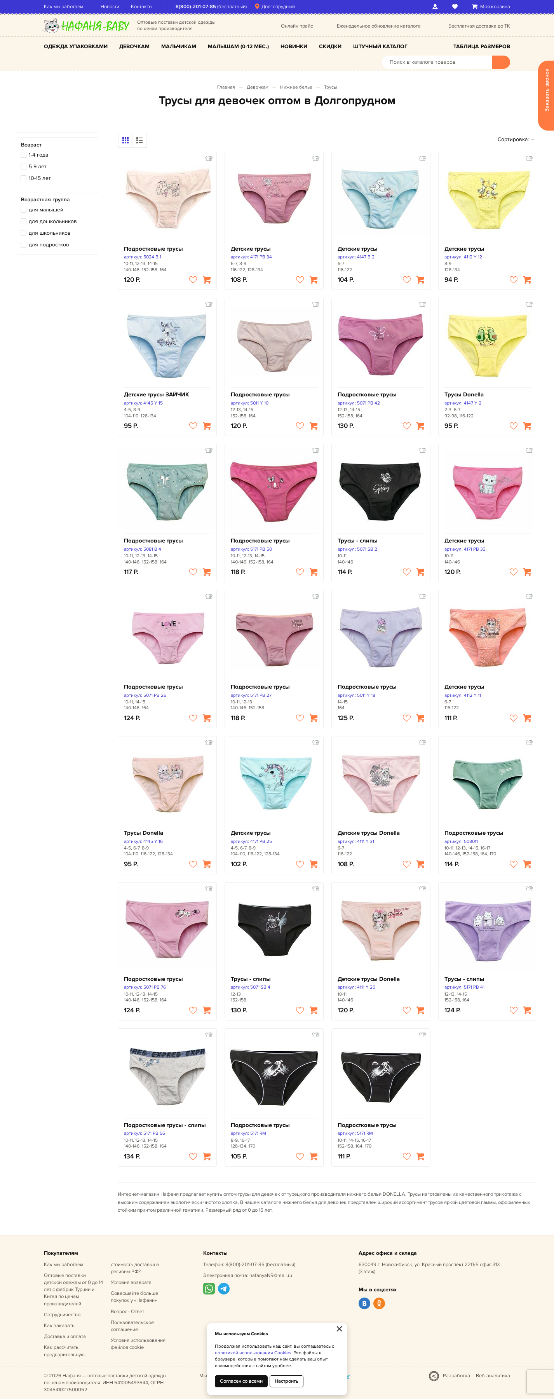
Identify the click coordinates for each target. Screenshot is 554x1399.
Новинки (293, 46)
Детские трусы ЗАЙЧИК (156, 394)
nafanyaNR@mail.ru (270, 1275)
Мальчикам (178, 46)
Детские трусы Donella (369, 833)
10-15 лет (40, 178)
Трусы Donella (464, 394)
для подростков (49, 244)
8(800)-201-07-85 (196, 6)
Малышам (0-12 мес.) (238, 46)
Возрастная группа (45, 199)
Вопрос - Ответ (127, 1311)
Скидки (330, 46)
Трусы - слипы (358, 540)
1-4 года (38, 155)
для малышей (46, 209)
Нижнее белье (296, 87)
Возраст (31, 144)
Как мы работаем (63, 6)
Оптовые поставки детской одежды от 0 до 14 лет (73, 1289)
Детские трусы (251, 249)
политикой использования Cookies (253, 1353)
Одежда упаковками (76, 46)
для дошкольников (53, 221)
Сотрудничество (62, 1315)
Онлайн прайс (297, 26)
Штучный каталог (380, 46)
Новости (110, 6)
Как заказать (59, 1325)
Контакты (141, 6)
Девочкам (134, 46)
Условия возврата (131, 1282)
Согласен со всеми (241, 1381)
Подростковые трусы (153, 249)
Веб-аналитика (493, 1376)
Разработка (456, 1376)
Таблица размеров (481, 46)
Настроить (286, 1381)
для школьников (50, 233)
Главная (226, 87)
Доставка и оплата (65, 1336)
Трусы (330, 87)
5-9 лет (38, 166)
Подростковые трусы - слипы (165, 1125)
